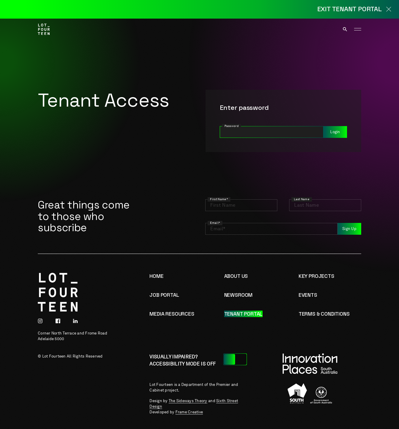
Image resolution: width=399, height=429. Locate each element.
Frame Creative (189, 412)
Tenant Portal (243, 314)
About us (236, 276)
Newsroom (238, 295)
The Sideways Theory (188, 401)
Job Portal (164, 295)
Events (308, 295)
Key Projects (316, 276)
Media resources (171, 314)
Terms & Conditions (324, 314)
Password (231, 126)
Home (156, 276)
